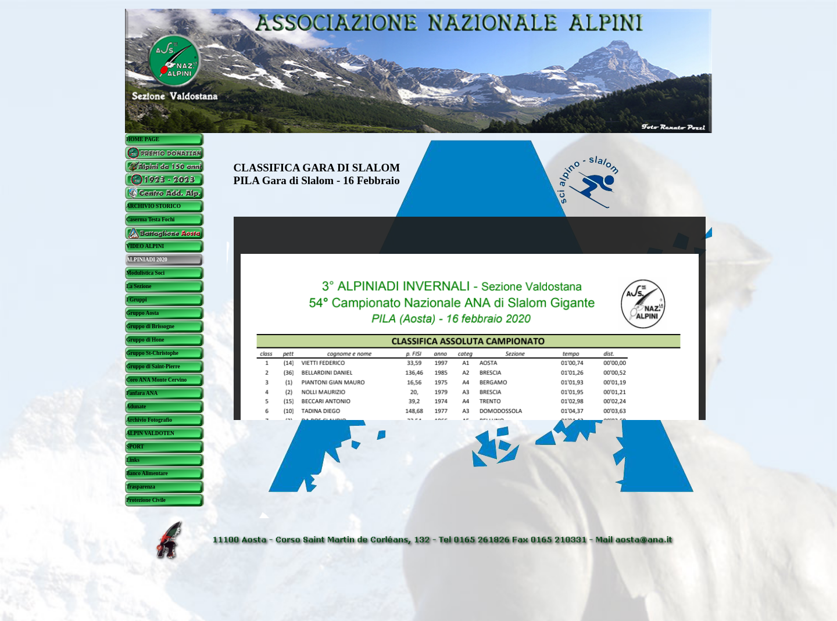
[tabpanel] (350, 175)
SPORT (135, 447)
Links (133, 460)
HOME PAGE (142, 139)
